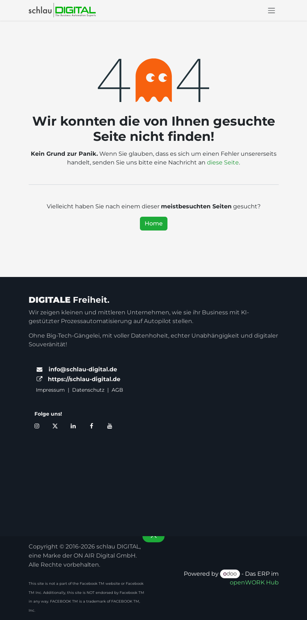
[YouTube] (110, 426)
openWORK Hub (254, 582)
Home (154, 223)
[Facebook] (91, 426)
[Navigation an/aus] (271, 10)
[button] (153, 536)
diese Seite (223, 162)
